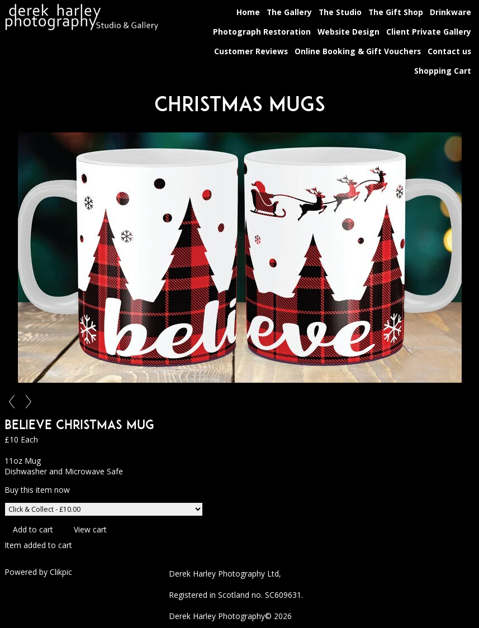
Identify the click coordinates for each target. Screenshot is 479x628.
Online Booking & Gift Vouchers (358, 51)
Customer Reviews (251, 51)
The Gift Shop (395, 12)
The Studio (340, 12)
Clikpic (61, 572)
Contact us (449, 51)
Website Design (348, 31)
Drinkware (450, 12)
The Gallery (289, 12)
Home (248, 12)
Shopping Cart (442, 70)
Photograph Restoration (262, 31)
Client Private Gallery (428, 31)
